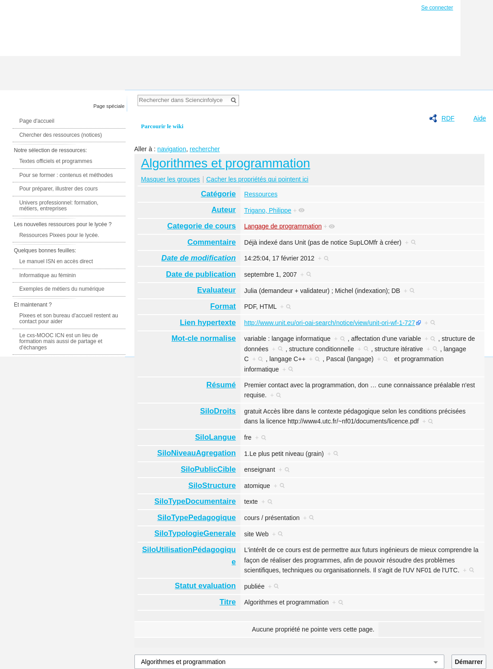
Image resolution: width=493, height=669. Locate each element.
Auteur (224, 209)
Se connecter (437, 8)
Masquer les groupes (170, 179)
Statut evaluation (205, 585)
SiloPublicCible (208, 469)
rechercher (204, 149)
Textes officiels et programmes (55, 161)
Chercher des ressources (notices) (60, 135)
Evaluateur (216, 290)
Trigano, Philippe (267, 210)
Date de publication (201, 274)
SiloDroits (218, 411)
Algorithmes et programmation (225, 163)
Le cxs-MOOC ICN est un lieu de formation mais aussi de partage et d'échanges (60, 341)
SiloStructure (211, 485)
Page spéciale (108, 106)
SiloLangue (215, 437)
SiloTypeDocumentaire (195, 501)
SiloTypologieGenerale (195, 533)
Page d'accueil (37, 121)
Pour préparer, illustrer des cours (58, 189)
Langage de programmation (283, 226)
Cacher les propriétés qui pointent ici (257, 179)
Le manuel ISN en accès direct (56, 261)
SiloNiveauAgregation (196, 453)
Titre (228, 602)
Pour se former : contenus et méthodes (66, 175)
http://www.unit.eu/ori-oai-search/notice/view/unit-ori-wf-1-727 (329, 322)
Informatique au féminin (47, 275)
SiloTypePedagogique (196, 517)
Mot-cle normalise (203, 338)
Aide (479, 118)
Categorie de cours (201, 226)
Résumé (221, 385)
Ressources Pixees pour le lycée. (59, 235)
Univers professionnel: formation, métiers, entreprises (58, 206)
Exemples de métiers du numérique (62, 289)
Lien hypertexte (208, 322)
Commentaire (212, 242)
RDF (448, 118)
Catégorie (218, 194)
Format (223, 306)
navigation (171, 149)
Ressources (260, 194)
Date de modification (198, 258)
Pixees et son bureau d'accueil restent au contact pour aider (68, 318)
